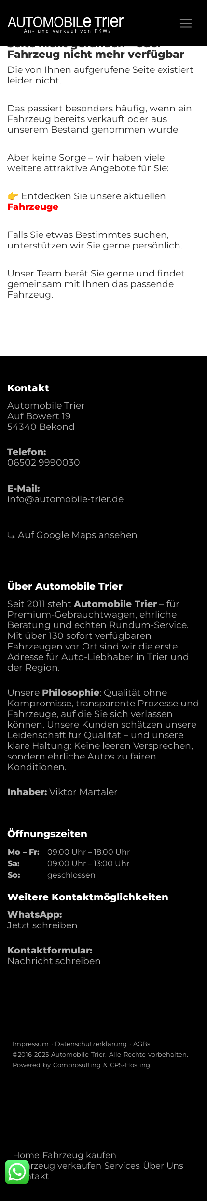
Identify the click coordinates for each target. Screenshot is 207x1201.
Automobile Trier (78, 1054)
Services (122, 1165)
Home (26, 1155)
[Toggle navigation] (185, 23)
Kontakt (31, 1176)
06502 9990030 (43, 462)
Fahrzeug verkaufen (57, 1165)
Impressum (31, 1044)
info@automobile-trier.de (65, 499)
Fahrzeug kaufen (79, 1155)
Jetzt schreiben (42, 925)
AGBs (141, 1044)
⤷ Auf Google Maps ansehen (72, 534)
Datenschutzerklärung (91, 1044)
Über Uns (163, 1165)
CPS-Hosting (130, 1065)
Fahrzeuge (32, 206)
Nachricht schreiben (54, 960)
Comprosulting (77, 1065)
